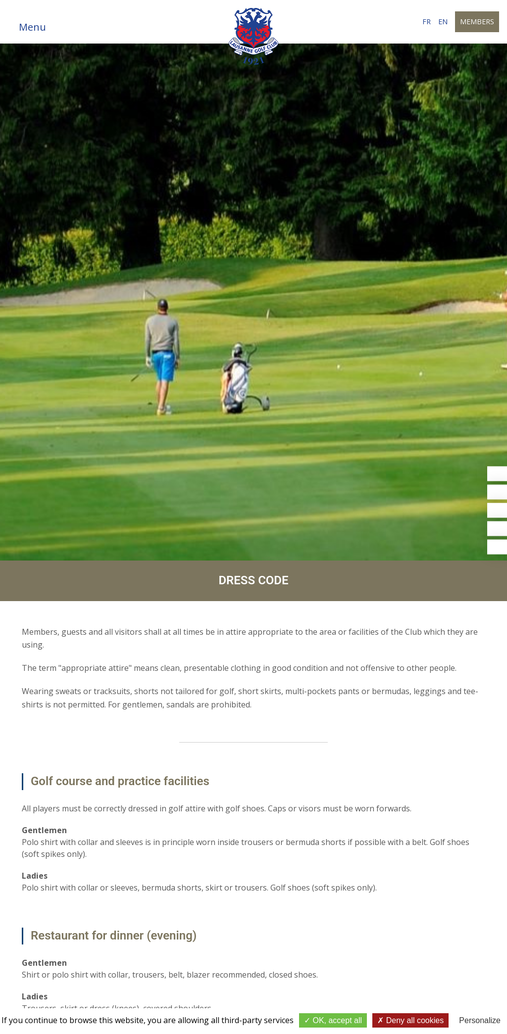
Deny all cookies (410, 1020)
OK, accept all (333, 1020)
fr (426, 21)
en (443, 21)
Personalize (480, 1020)
